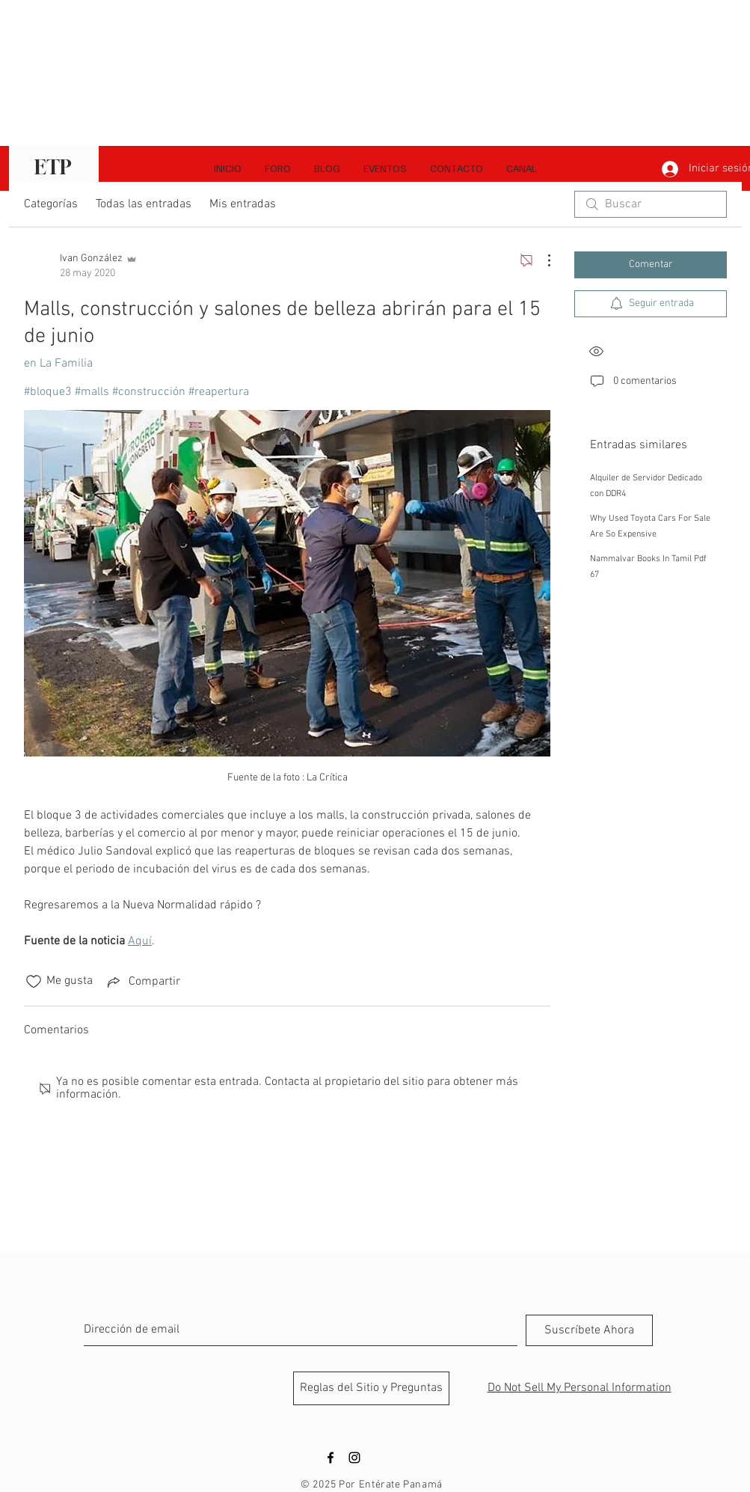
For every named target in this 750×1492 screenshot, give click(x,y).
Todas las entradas (143, 204)
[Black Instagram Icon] (354, 1457)
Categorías (51, 204)
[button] (521, 168)
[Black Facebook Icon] (330, 1457)
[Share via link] (142, 982)
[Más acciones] (541, 260)
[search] (650, 204)
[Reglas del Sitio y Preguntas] (371, 1388)
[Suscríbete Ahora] (589, 1330)
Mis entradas (242, 204)
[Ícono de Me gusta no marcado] (33, 982)
